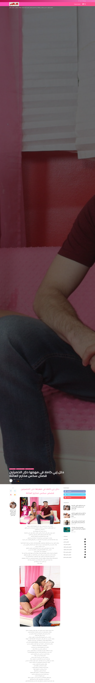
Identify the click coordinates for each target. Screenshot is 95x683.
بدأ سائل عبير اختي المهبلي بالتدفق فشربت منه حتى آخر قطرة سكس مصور (78, 514)
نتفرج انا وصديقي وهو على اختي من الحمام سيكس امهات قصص (78, 521)
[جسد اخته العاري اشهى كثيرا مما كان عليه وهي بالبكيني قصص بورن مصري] (12, 505)
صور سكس (66, 539)
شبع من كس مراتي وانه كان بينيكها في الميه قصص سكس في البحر (78, 528)
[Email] (18, 481)
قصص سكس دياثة (67, 552)
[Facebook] (79, 1)
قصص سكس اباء (67, 544)
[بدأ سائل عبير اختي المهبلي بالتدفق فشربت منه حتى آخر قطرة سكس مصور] (67, 515)
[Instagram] (83, 1)
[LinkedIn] (85, 1)
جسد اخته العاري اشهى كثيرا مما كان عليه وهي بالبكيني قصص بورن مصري (13, 512)
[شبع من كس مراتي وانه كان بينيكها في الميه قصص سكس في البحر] (67, 529)
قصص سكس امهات (68, 549)
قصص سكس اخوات (67, 547)
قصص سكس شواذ (67, 555)
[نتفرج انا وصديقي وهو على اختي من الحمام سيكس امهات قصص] (67, 522)
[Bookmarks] (83, 4)
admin (14, 479)
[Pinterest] (82, 1)
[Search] (85, 4)
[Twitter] (80, 1)
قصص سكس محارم (67, 557)
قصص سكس (66, 542)
